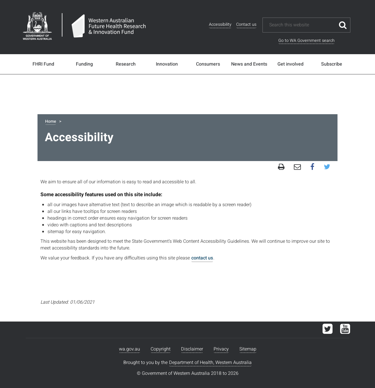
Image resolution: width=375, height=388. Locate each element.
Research (126, 64)
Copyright (161, 349)
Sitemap (247, 349)
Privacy (221, 349)
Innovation (167, 64)
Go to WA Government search (306, 40)
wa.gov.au (129, 349)
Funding (84, 64)
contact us (202, 257)
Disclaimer (192, 349)
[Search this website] (302, 25)
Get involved (290, 64)
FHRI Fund (43, 64)
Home (50, 121)
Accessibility (220, 24)
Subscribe (331, 64)
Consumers (208, 64)
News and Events (249, 64)
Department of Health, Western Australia (210, 362)
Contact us (246, 24)
